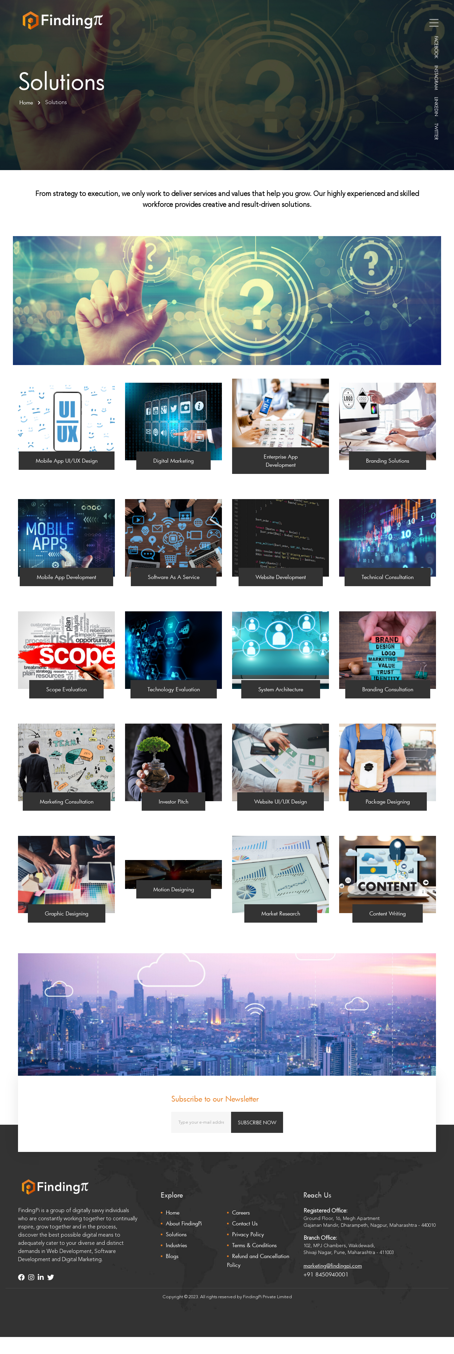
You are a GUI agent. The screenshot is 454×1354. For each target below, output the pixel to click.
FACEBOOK (436, 47)
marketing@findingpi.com (332, 1265)
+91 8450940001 (326, 1274)
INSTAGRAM (436, 77)
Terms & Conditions (254, 1245)
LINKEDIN (436, 106)
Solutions (176, 1234)
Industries (176, 1245)
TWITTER (436, 131)
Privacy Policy (248, 1234)
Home (26, 102)
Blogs (172, 1255)
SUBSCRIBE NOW (257, 1122)
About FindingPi (184, 1223)
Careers (241, 1212)
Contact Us (245, 1223)
